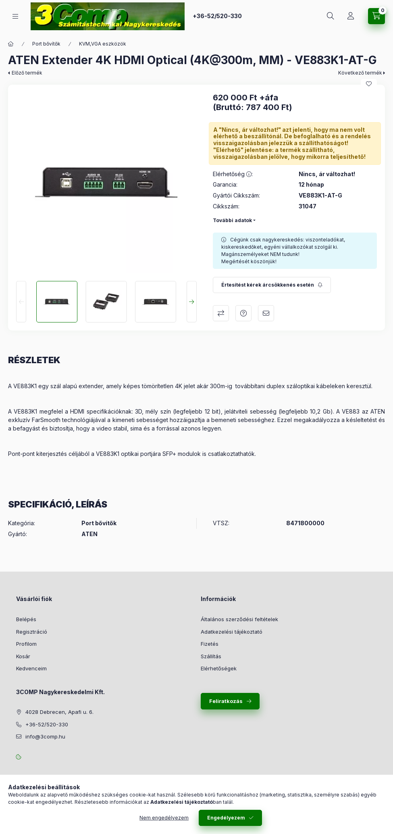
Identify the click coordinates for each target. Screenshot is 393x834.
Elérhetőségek (219, 668)
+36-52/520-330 (217, 15)
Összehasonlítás (221, 313)
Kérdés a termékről (243, 313)
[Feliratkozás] (272, 285)
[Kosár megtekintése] (376, 16)
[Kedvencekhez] (369, 84)
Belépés (26, 619)
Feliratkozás (226, 701)
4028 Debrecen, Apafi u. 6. (59, 712)
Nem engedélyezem (164, 818)
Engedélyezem (226, 818)
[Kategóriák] (15, 16)
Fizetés (209, 644)
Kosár (23, 656)
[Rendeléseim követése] (351, 16)
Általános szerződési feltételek (239, 619)
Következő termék (360, 73)
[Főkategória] (11, 44)
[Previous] (21, 301)
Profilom (26, 644)
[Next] (192, 301)
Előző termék (27, 73)
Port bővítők (46, 44)
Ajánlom (266, 313)
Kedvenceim (31, 668)
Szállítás (211, 656)
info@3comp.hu (45, 736)
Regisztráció (31, 631)
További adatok (232, 220)
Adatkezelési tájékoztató (231, 631)
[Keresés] (330, 16)
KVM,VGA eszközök (102, 44)
